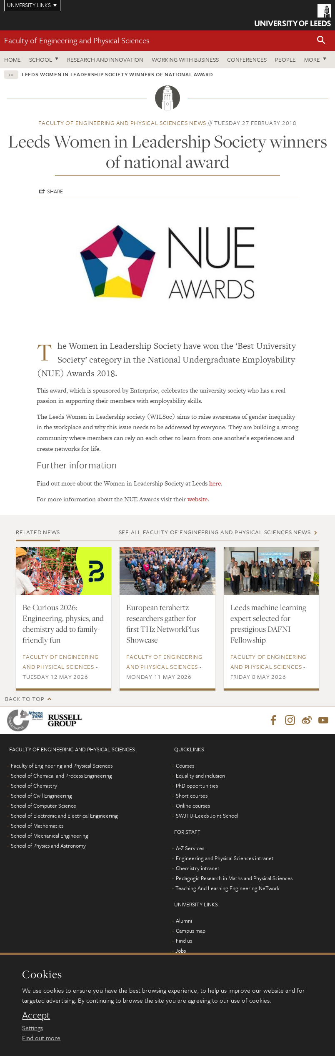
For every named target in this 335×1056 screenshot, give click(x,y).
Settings (32, 1027)
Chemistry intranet (198, 868)
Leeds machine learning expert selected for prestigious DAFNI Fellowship (268, 623)
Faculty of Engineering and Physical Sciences (77, 40)
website (198, 499)
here (215, 483)
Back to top (24, 698)
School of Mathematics (37, 825)
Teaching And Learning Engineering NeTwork (227, 888)
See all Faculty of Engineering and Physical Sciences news (215, 532)
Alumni (184, 920)
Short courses (192, 795)
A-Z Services (190, 848)
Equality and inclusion (200, 775)
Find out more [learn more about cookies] (41, 1037)
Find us (184, 940)
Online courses (193, 805)
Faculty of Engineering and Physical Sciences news (122, 122)
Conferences (247, 59)
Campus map (190, 930)
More (312, 59)
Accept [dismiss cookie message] (36, 1015)
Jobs (180, 950)
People (285, 59)
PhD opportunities (197, 785)
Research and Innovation (105, 59)
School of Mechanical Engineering (49, 835)
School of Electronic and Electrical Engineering (64, 815)
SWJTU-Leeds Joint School (207, 815)
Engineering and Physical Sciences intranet (225, 858)
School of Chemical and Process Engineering (61, 775)
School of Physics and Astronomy (48, 845)
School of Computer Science (43, 805)
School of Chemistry (34, 785)
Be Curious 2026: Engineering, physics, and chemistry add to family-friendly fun (63, 623)
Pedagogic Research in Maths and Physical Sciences (234, 878)
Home (12, 59)
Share (55, 191)
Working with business (185, 59)
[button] (321, 40)
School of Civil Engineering (41, 795)
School (40, 59)
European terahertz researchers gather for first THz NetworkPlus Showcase (162, 623)
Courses (185, 765)
